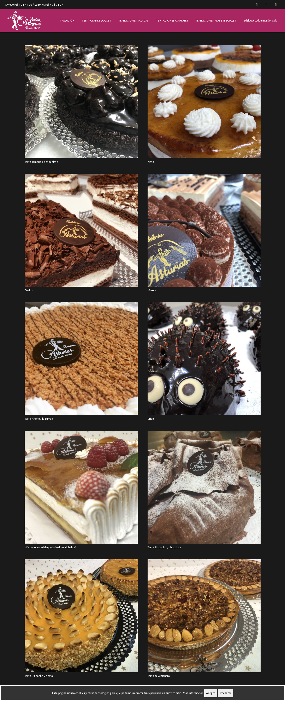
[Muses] (204, 230)
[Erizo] (204, 358)
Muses (152, 290)
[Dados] (81, 230)
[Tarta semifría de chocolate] (81, 101)
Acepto (210, 693)
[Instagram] (266, 5)
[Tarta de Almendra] (204, 615)
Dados (29, 290)
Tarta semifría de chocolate (41, 162)
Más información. (193, 693)
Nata (151, 162)
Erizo (151, 419)
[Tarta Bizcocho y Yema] (81, 615)
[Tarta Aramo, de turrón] (81, 358)
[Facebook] (257, 5)
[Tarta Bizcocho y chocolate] (204, 487)
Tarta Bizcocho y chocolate (164, 547)
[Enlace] (24, 20)
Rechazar (225, 693)
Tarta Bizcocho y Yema (39, 676)
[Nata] (204, 101)
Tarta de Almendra (159, 676)
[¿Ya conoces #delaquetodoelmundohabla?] (81, 487)
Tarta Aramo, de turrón (39, 419)
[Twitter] (276, 5)
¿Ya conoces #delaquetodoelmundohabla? (50, 547)
